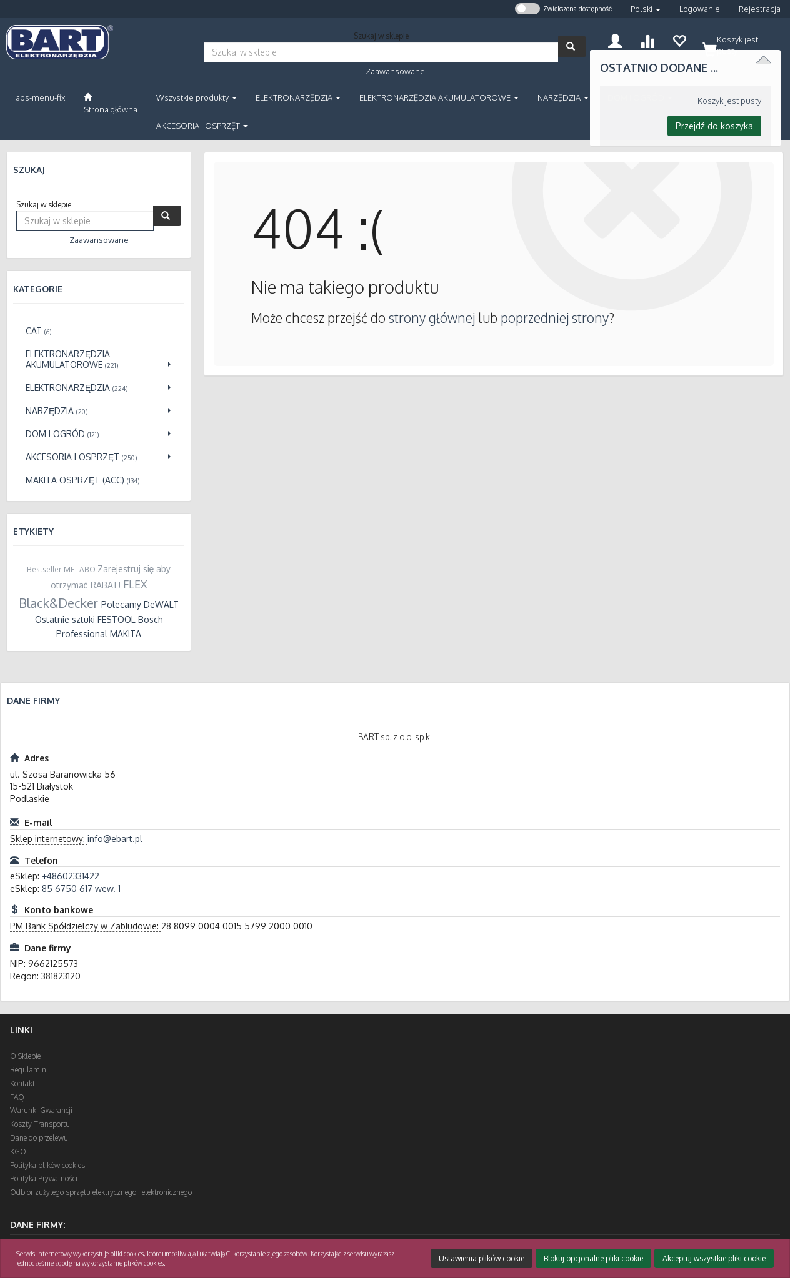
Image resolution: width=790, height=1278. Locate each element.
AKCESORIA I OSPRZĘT (202, 126)
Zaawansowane (395, 71)
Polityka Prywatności (44, 1178)
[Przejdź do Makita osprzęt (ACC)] (98, 480)
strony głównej (432, 317)
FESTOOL (117, 619)
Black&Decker (58, 603)
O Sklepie (25, 1056)
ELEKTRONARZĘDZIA (298, 97)
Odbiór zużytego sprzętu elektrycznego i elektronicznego (101, 1192)
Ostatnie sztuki (65, 619)
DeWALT (161, 604)
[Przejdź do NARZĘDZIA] (98, 410)
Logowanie (699, 9)
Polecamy (121, 604)
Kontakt (22, 1083)
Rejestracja (760, 9)
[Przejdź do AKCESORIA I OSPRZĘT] (98, 456)
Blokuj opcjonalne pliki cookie (593, 1258)
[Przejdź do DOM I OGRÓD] (98, 433)
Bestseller (44, 569)
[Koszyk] (739, 42)
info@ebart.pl (115, 838)
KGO (18, 1151)
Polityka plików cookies (47, 1165)
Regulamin (28, 1069)
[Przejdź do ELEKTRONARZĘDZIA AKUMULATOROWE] (98, 359)
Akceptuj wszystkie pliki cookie (714, 1258)
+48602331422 (70, 876)
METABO (80, 569)
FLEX (135, 584)
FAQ (17, 1097)
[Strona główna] (110, 104)
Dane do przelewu (39, 1137)
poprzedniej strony (555, 317)
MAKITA (125, 633)
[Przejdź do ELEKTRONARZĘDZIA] (98, 387)
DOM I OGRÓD (640, 97)
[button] (645, 9)
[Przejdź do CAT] (98, 330)
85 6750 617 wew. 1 (81, 888)
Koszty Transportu (40, 1124)
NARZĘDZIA (563, 97)
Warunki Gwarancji (41, 1110)
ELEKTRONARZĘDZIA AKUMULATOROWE (439, 97)
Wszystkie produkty (196, 97)
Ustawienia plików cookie (481, 1258)
